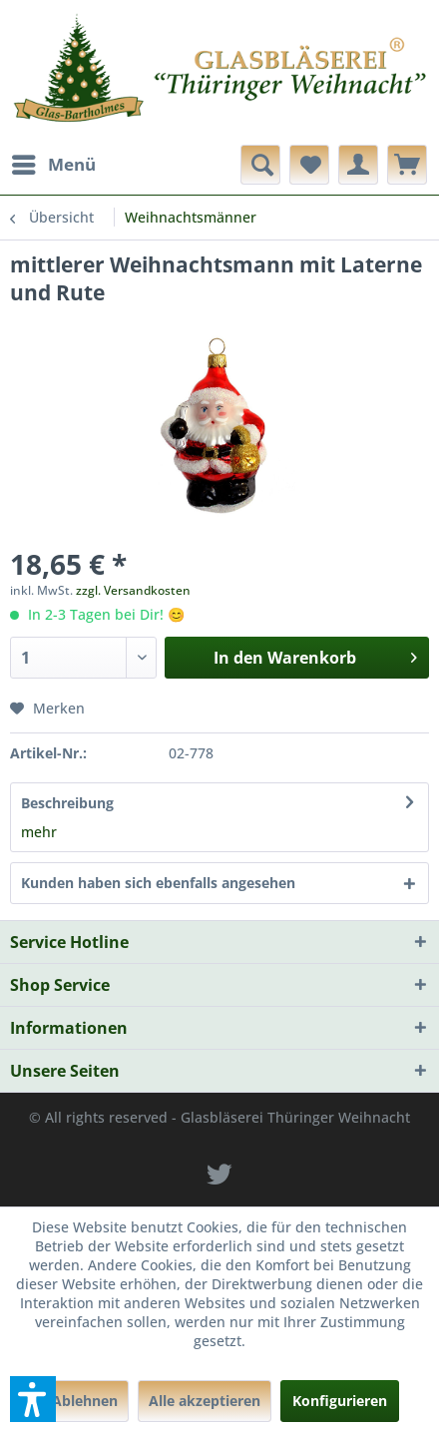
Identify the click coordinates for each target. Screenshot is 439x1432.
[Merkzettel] (309, 165)
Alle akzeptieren (204, 1400)
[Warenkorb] (407, 165)
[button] (33, 1399)
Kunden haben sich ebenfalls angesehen (158, 882)
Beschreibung (67, 802)
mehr (39, 831)
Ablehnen (85, 1400)
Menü (54, 162)
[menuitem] (53, 165)
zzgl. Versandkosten (133, 590)
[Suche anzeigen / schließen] (260, 165)
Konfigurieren (339, 1400)
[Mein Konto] (358, 165)
